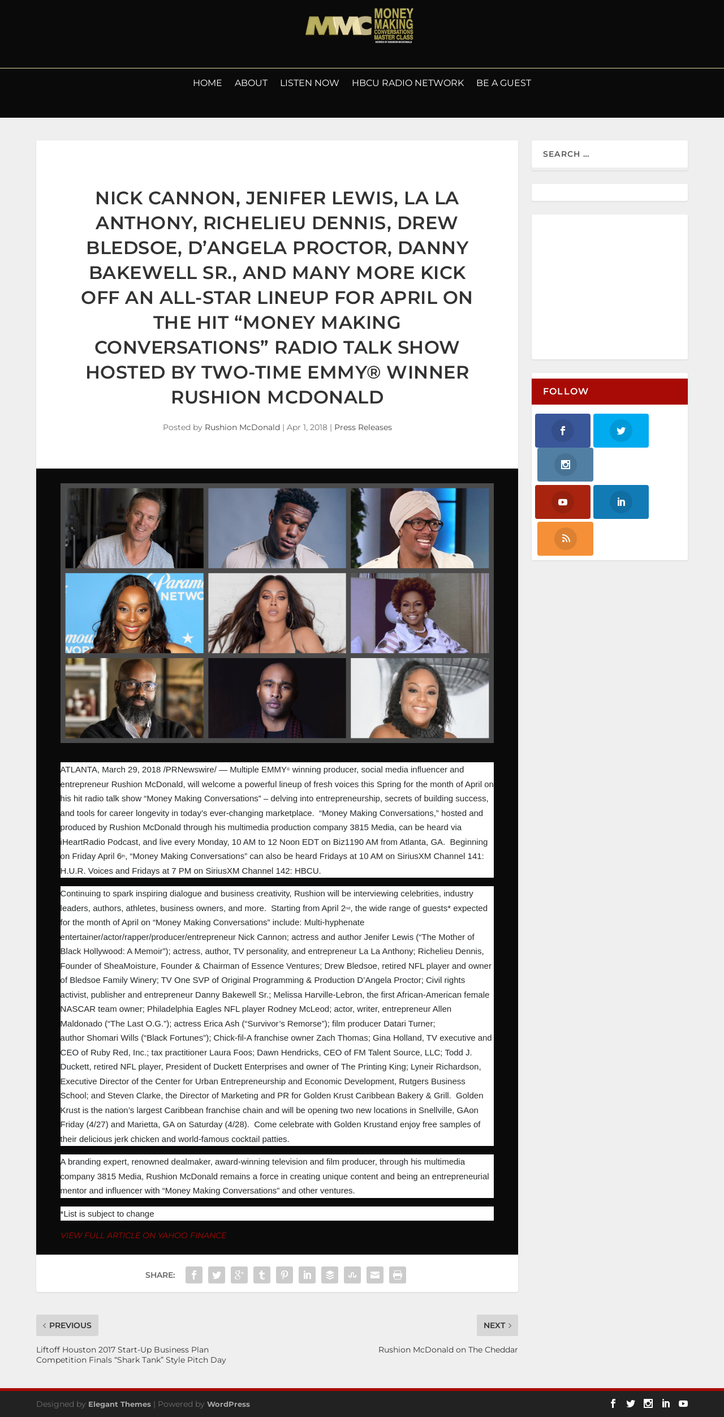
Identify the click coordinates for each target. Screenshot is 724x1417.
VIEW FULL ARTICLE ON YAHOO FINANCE (143, 1235)
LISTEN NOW (309, 83)
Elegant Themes (119, 1404)
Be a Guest (503, 83)
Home (207, 83)
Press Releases (363, 427)
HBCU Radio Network (408, 83)
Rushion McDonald (242, 427)
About (251, 83)
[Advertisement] (619, 287)
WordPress (228, 1404)
